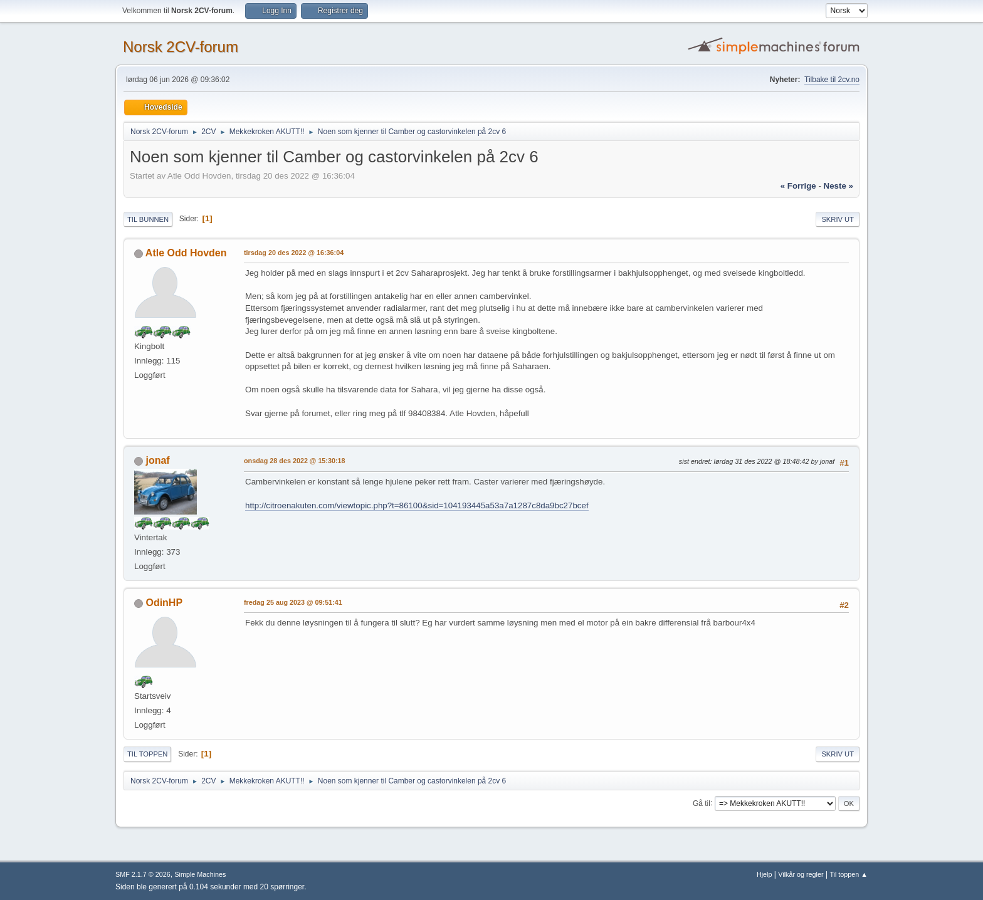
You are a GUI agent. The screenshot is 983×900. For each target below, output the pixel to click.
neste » (838, 186)
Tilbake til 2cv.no (831, 79)
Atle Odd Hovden (186, 253)
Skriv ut (837, 219)
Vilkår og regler (800, 874)
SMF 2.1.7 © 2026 (143, 874)
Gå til (701, 802)
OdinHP (163, 602)
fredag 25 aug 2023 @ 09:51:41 (293, 602)
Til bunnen (148, 219)
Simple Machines (200, 874)
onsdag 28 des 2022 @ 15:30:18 (294, 460)
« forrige (798, 186)
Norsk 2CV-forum (180, 46)
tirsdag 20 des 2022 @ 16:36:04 (294, 252)
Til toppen (147, 754)
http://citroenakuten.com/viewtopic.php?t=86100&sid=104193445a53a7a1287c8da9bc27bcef (417, 505)
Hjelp (764, 874)
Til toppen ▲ (848, 874)
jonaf (157, 460)
